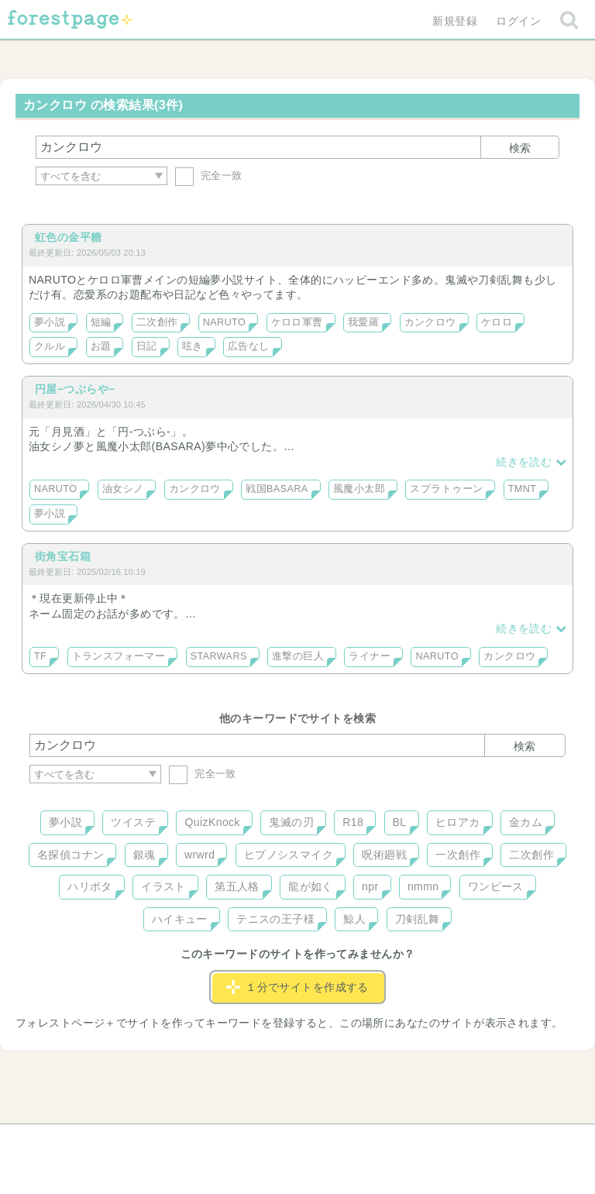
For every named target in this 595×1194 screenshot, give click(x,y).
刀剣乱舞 (417, 919)
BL (400, 822)
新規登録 (454, 21)
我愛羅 (363, 322)
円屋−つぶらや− (75, 389)
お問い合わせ (185, 1141)
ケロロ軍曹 (297, 322)
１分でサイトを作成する (297, 987)
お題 (101, 346)
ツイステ (133, 822)
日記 (146, 346)
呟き (192, 346)
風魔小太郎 (359, 488)
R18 (352, 822)
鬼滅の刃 (291, 822)
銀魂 (144, 854)
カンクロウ (430, 322)
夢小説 (49, 322)
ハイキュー (180, 919)
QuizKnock (211, 822)
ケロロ (496, 322)
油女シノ (123, 488)
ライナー (369, 656)
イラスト (163, 886)
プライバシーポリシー (465, 1141)
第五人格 (237, 886)
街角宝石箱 (63, 556)
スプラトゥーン (446, 488)
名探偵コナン (71, 854)
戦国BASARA (277, 488)
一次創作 (457, 854)
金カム (525, 822)
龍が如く (310, 886)
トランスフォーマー (119, 656)
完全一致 (208, 175)
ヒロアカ (457, 822)
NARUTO (224, 322)
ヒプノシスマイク (288, 854)
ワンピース (496, 886)
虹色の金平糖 (68, 237)
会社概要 (357, 1141)
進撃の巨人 (298, 656)
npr (370, 886)
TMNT (522, 488)
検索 (520, 148)
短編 (101, 322)
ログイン (518, 21)
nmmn (423, 886)
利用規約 (276, 1141)
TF (40, 656)
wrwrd (199, 854)
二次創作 (157, 322)
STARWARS (219, 656)
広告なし (249, 346)
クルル (49, 346)
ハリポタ (89, 886)
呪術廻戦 (384, 854)
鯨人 (354, 919)
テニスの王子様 (275, 919)
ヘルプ (99, 1141)
